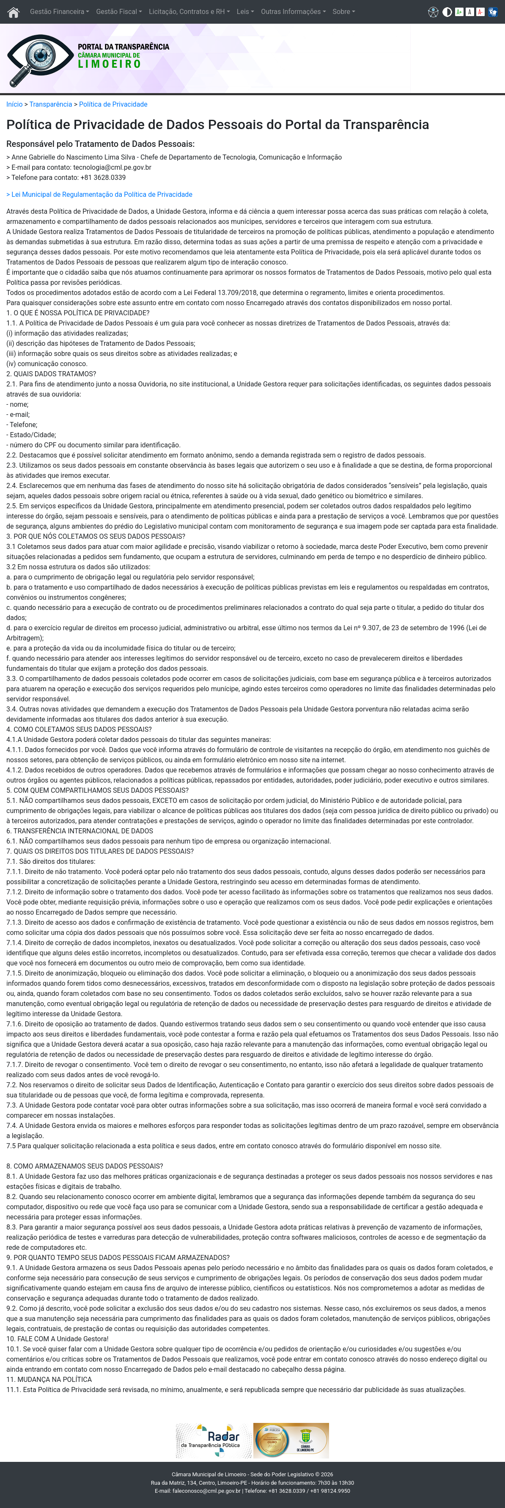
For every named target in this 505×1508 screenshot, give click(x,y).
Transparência (51, 104)
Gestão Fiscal (116, 12)
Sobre (341, 12)
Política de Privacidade (113, 104)
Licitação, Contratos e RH (187, 12)
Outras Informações (291, 12)
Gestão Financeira (57, 12)
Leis (243, 12)
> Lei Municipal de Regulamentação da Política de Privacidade (99, 194)
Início (14, 104)
